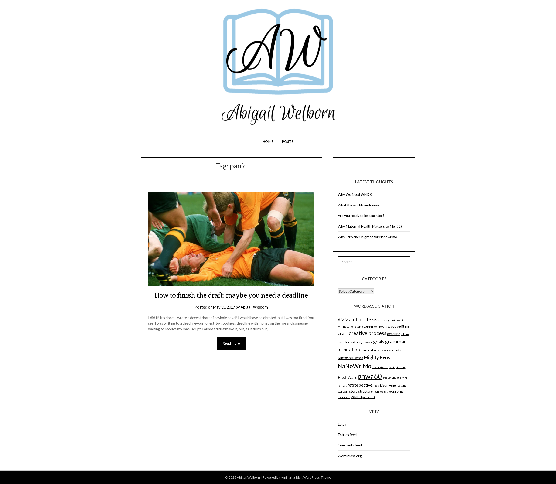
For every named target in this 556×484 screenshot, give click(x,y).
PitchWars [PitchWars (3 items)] (347, 377)
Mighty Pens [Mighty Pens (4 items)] (377, 357)
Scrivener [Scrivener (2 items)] (389, 385)
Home (268, 141)
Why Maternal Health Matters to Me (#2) (370, 226)
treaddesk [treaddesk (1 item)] (344, 397)
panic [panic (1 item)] (392, 367)
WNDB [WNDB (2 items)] (356, 397)
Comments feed (350, 445)
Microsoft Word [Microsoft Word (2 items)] (350, 358)
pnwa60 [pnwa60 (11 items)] (370, 376)
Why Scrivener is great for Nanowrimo (367, 237)
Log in (342, 424)
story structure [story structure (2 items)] (361, 391)
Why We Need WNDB (355, 194)
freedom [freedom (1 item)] (367, 342)
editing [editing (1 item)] (405, 334)
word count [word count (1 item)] (368, 397)
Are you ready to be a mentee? (361, 215)
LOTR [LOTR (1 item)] (364, 350)
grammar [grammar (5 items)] (395, 341)
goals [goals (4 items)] (378, 341)
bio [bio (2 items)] (374, 320)
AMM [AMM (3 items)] (343, 319)
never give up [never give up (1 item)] (380, 367)
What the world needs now (358, 205)
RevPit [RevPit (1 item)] (378, 385)
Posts (288, 141)
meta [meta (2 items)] (397, 350)
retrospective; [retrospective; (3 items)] (360, 385)
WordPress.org (350, 456)
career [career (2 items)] (369, 326)
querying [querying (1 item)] (402, 377)
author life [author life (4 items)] (360, 319)
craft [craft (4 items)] (343, 333)
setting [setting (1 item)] (402, 385)
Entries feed (347, 435)
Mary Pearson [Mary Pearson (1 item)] (385, 350)
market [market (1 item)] (372, 350)
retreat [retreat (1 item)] (342, 385)
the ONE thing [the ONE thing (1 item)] (395, 391)
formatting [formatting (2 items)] (353, 342)
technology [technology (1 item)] (379, 391)
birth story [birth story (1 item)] (383, 320)
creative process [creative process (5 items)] (367, 333)
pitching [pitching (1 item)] (400, 367)
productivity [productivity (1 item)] (389, 377)
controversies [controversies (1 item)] (382, 326)
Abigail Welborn (255, 317)
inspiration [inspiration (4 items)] (349, 349)
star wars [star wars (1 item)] (343, 391)
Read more (231, 354)
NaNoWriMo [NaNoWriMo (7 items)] (354, 365)
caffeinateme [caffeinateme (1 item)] (355, 326)
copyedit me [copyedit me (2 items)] (400, 326)
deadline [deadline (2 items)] (393, 334)
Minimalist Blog (292, 477)
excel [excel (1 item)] (341, 342)
